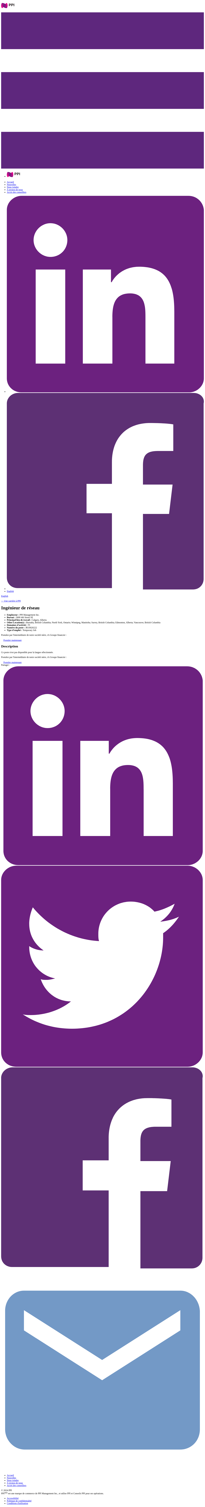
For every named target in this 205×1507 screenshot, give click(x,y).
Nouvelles (11, 1478)
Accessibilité (13, 1498)
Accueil (10, 1475)
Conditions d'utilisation (17, 1503)
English (4, 596)
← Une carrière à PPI (11, 601)
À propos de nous (15, 1483)
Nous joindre (13, 1480)
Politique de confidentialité (19, 1501)
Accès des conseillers (16, 1485)
